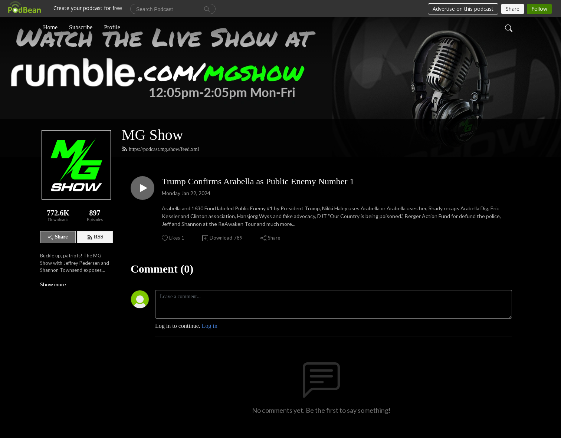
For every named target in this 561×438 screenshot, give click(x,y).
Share (58, 237)
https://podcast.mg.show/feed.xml (160, 149)
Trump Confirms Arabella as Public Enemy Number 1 (258, 181)
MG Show (152, 134)
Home (50, 27)
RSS (95, 237)
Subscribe (80, 27)
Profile (112, 27)
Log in (209, 326)
